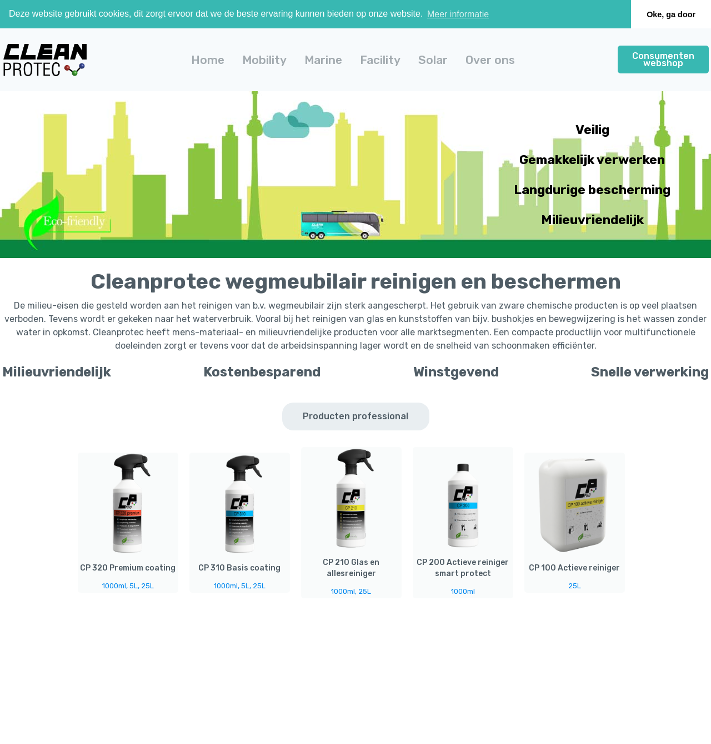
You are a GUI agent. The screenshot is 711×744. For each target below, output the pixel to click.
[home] (45, 60)
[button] (264, 60)
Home (207, 60)
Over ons (490, 60)
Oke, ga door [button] (671, 14)
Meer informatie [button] (458, 14)
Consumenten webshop (663, 59)
